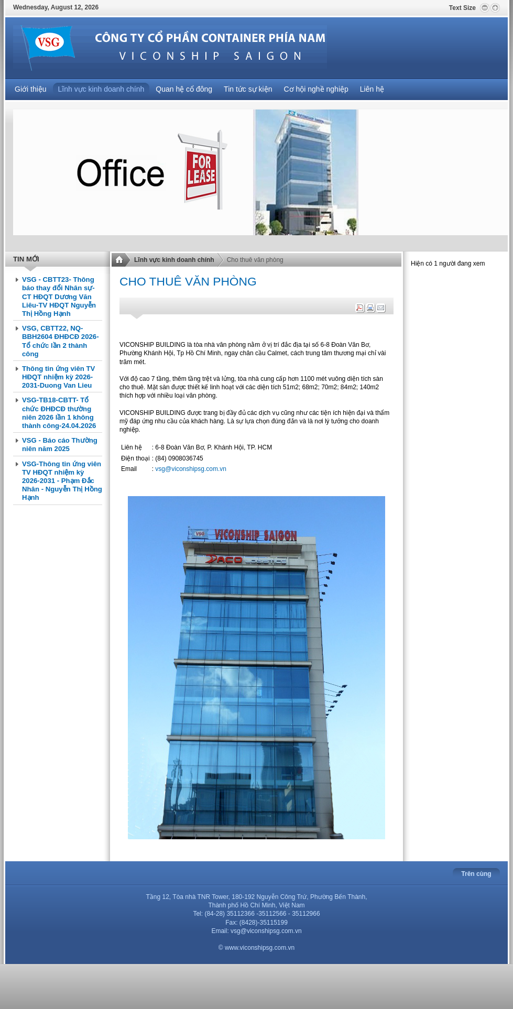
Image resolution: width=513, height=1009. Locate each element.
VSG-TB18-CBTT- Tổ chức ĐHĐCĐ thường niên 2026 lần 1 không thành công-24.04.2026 (59, 413)
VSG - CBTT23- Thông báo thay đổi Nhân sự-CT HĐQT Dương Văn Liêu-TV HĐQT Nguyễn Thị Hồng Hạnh (59, 296)
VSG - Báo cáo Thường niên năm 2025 (59, 444)
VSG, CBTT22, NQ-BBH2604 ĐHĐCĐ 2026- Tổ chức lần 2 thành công (60, 341)
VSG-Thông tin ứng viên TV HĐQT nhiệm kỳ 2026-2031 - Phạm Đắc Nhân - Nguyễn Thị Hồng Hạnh (62, 481)
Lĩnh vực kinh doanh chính (174, 260)
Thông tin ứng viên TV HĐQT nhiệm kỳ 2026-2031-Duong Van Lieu (58, 377)
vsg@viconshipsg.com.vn (190, 469)
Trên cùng (476, 874)
